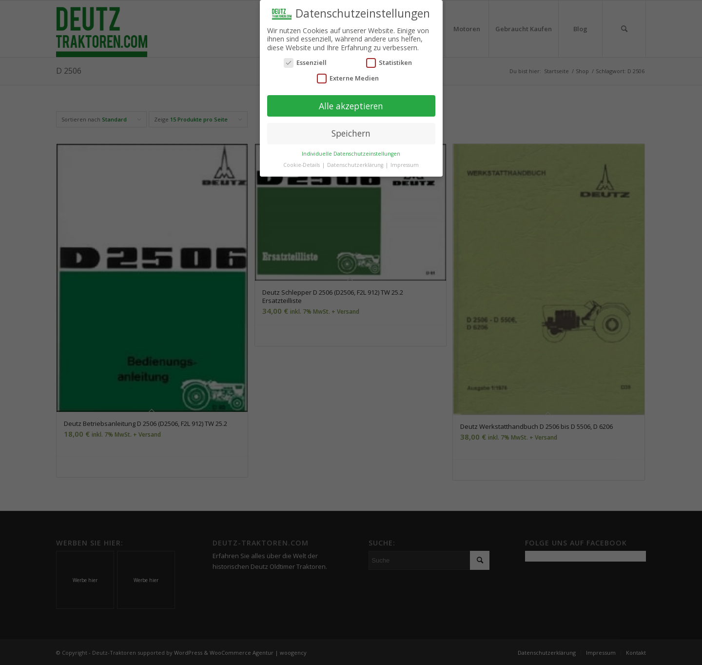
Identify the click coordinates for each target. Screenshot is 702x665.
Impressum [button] (404, 163)
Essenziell (305, 61)
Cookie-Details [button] (302, 163)
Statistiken (389, 61)
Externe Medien (348, 76)
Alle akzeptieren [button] (351, 104)
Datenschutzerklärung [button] (356, 163)
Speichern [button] (351, 132)
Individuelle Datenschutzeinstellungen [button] (351, 151)
